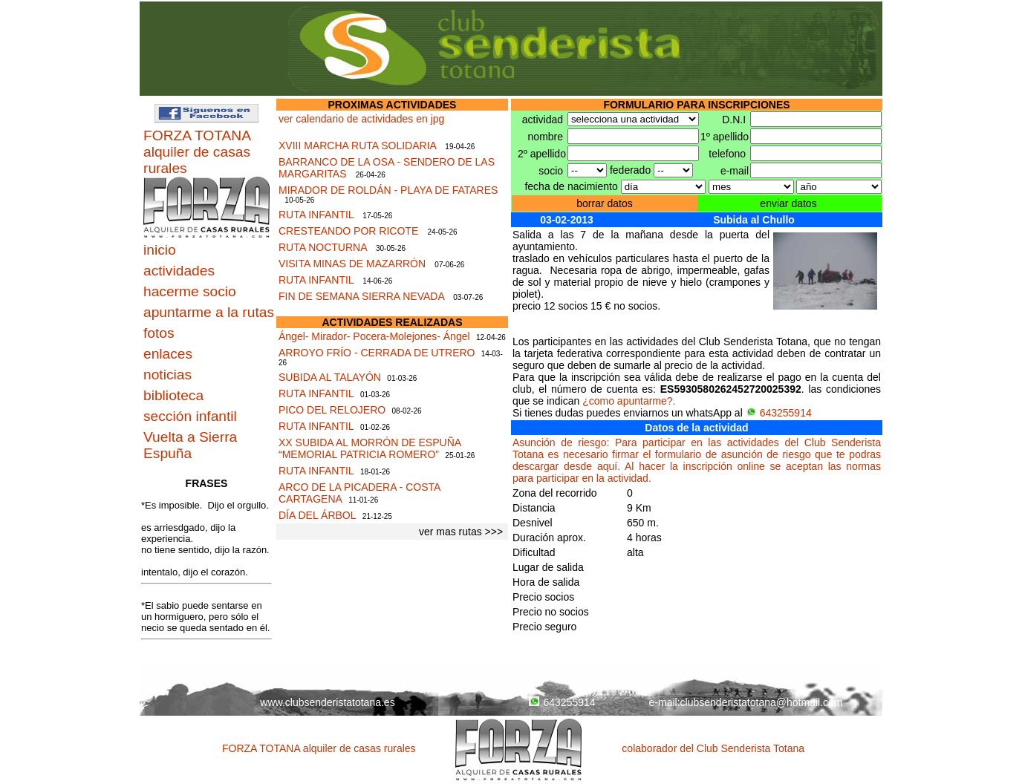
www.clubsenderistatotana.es (327, 702)
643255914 (779, 413)
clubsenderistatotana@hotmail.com (761, 702)
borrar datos (604, 203)
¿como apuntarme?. (628, 401)
